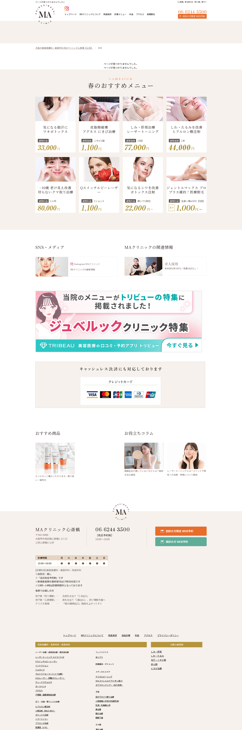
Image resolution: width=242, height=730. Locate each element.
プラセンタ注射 (41, 723)
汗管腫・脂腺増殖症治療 (45, 694)
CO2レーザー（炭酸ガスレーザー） (50, 678)
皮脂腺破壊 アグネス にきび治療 (99, 129)
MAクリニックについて (90, 14)
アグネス (39, 690)
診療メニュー (120, 14)
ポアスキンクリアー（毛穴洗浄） (109, 685)
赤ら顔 (154, 664)
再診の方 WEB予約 (177, 542)
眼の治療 (99, 713)
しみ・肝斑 (156, 651)
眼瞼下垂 (99, 717)
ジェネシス (40, 669)
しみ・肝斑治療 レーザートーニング (143, 129)
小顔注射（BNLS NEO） (45, 710)
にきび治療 (156, 668)
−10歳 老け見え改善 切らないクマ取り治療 (55, 190)
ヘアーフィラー (41, 719)
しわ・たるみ (157, 655)
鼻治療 (98, 709)
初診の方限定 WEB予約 (179, 531)
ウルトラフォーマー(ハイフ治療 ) (49, 674)
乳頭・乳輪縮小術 (103, 705)
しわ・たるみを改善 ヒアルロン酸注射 (186, 129)
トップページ (71, 14)
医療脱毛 (151, 14)
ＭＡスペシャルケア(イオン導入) (109, 680)
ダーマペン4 (40, 686)
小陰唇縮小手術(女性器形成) (107, 701)
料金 (131, 14)
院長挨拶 (107, 14)
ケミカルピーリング (104, 676)
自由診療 (126, 635)
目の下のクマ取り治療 (105, 697)
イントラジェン (41, 665)
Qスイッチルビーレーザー (99, 190)
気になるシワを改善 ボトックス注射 (143, 190)
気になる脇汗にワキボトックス (55, 129)
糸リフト (99, 657)
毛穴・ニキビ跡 (158, 659)
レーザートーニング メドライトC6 (49, 657)
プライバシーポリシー (168, 635)
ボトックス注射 (41, 715)
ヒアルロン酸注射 (42, 706)
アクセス (140, 14)
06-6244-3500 (112, 530)
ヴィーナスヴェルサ (43, 682)
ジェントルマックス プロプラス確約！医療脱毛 (187, 190)
